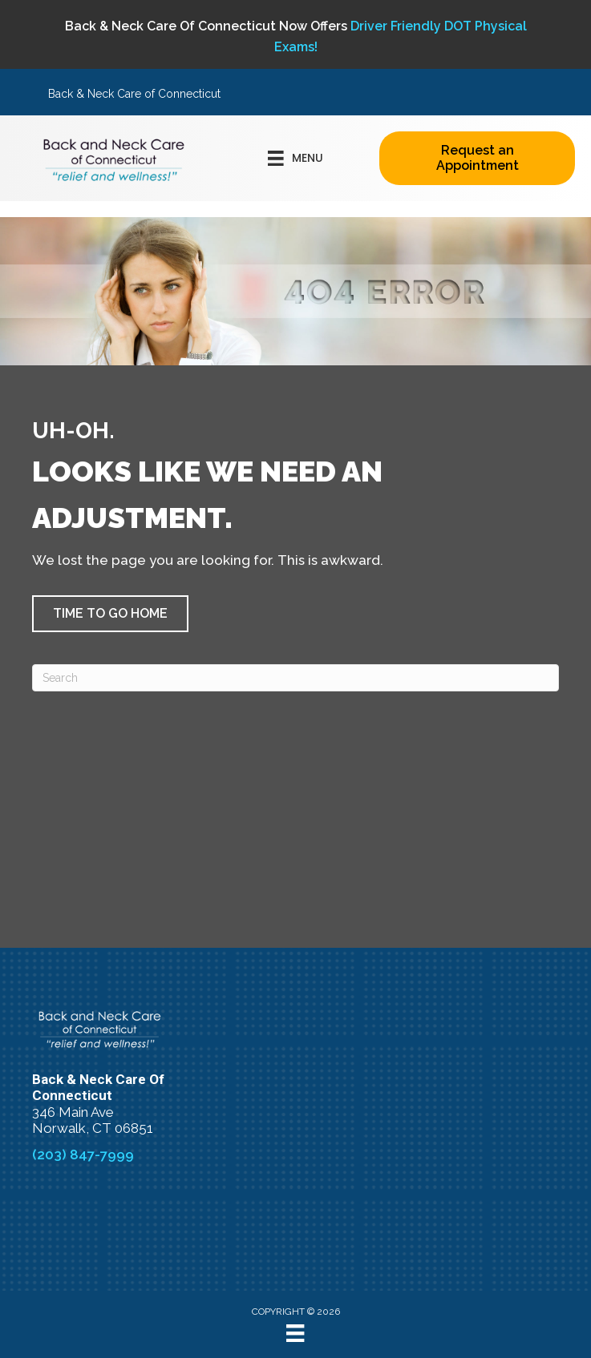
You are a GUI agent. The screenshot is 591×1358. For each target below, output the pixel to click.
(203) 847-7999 (83, 1154)
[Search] (295, 677)
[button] (110, 613)
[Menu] (295, 1333)
